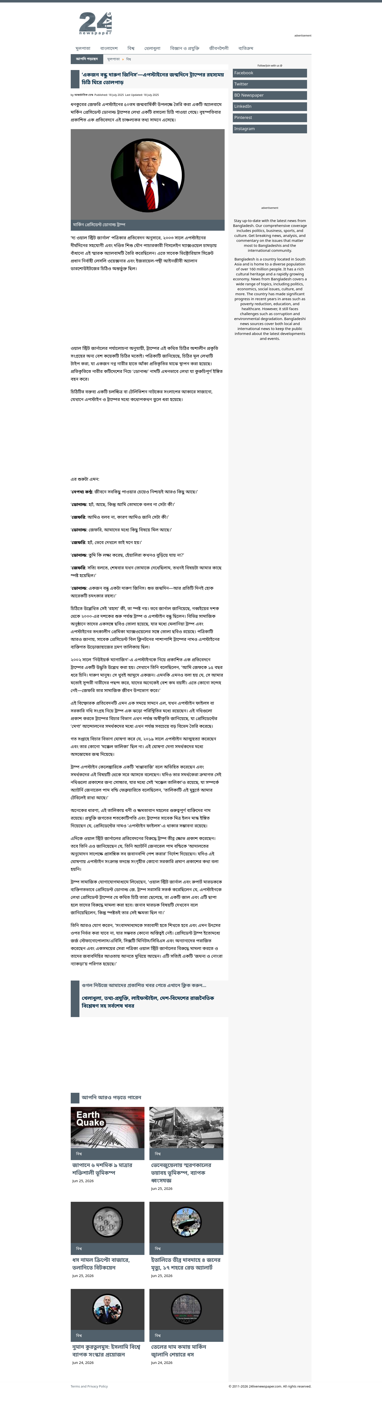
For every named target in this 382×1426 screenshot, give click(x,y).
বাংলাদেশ (109, 49)
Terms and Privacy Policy (89, 1387)
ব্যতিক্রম (246, 49)
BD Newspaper (249, 95)
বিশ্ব (131, 49)
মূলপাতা (83, 49)
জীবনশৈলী (219, 49)
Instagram (244, 129)
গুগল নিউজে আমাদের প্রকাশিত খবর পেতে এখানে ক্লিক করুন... (144, 986)
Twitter (241, 84)
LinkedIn (242, 107)
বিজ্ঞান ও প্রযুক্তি (184, 49)
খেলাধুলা (152, 49)
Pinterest (243, 118)
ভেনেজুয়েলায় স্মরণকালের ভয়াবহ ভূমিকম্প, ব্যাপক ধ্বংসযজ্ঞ (181, 1173)
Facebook (243, 73)
